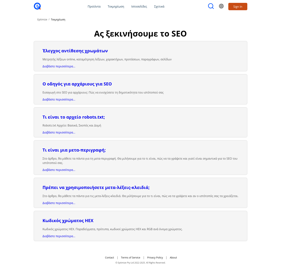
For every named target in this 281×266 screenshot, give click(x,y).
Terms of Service (130, 257)
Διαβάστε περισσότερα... (58, 66)
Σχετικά (159, 6)
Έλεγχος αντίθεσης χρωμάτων (75, 51)
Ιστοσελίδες (139, 6)
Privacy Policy (155, 257)
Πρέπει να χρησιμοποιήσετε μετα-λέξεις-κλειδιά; (96, 187)
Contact (109, 257)
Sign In (237, 7)
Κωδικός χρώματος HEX (67, 220)
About (173, 257)
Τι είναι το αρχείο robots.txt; (73, 117)
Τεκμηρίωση (116, 6)
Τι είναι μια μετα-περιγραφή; (74, 150)
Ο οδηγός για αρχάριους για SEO (77, 84)
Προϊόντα (94, 6)
